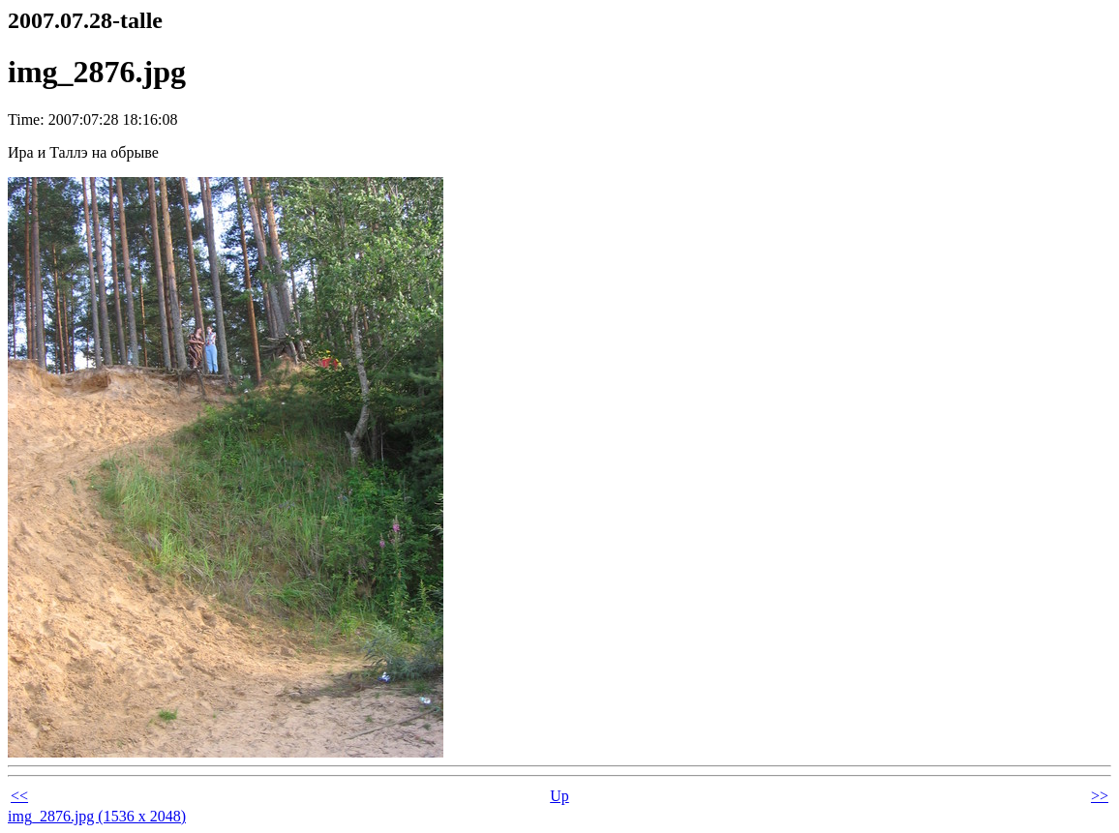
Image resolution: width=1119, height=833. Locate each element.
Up (559, 796)
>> (1099, 796)
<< (19, 796)
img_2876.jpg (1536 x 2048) (97, 816)
